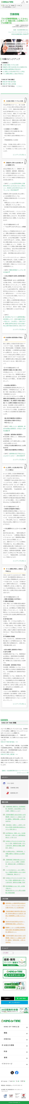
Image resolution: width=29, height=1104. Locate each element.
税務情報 (12, 793)
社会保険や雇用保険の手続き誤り (11, 69)
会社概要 (3, 1089)
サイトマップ (5, 1091)
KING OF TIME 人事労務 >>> (9, 754)
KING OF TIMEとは (11, 1026)
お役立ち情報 (9, 1045)
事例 (5, 1057)
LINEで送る (21, 998)
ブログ (9, 783)
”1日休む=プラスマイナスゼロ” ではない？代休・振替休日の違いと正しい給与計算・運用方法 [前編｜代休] (15, 880)
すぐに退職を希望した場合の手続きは (12, 73)
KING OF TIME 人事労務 (9, 84)
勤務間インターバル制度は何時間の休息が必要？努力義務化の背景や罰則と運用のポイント (15, 930)
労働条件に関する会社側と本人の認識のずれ (14, 67)
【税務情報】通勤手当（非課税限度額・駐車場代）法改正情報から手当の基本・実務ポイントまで (15, 809)
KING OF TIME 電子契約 (9, 81)
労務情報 (12, 787)
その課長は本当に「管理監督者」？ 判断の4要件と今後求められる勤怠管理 (15, 854)
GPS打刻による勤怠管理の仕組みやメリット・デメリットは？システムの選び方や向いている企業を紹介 (15, 905)
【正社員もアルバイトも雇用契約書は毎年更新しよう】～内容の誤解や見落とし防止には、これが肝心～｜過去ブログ (14, 319)
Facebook (16, 1072)
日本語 (22, 1081)
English (12, 1081)
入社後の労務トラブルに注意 (10, 65)
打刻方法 (7, 1039)
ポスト (8, 998)
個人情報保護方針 (10, 1089)
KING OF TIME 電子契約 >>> (9, 742)
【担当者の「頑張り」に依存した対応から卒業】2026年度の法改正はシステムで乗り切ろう (15, 827)
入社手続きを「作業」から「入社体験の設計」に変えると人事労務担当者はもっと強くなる (15, 835)
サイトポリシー (18, 1089)
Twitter (12, 1072)
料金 (5, 1051)
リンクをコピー (14, 1002)
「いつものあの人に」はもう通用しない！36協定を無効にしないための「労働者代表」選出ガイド (15, 872)
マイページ (8, 1064)
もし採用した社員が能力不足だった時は (13, 71)
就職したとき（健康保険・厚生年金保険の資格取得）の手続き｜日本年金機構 (14, 428)
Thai (17, 1081)
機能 (5, 1033)
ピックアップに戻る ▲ (19, 154)
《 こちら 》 (19, 86)
